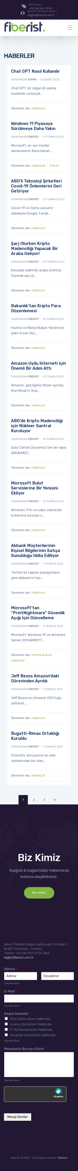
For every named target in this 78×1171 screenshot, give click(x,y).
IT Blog (54, 165)
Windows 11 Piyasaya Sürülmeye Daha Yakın (33, 126)
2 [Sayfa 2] (34, 800)
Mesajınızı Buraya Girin (25, 1049)
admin (32, 79)
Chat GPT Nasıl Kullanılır (35, 71)
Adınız (10, 969)
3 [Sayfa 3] (44, 800)
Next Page (55, 799)
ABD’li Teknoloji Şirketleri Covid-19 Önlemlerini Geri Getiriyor (36, 186)
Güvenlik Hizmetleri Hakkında (32, 1035)
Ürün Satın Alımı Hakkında (30, 1019)
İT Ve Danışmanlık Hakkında (31, 1030)
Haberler (38, 108)
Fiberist (62, 1157)
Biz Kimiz (39, 892)
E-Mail (10, 991)
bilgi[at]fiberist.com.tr (18, 957)
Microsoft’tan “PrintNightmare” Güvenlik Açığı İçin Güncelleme (38, 612)
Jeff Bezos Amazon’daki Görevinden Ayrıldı (35, 678)
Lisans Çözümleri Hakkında (31, 1024)
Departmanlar (17, 1014)
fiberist (33, 136)
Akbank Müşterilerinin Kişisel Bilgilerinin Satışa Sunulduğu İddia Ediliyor (35, 550)
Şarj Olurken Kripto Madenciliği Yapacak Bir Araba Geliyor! (34, 248)
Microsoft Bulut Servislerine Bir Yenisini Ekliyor (34, 488)
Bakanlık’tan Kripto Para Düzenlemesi (36, 308)
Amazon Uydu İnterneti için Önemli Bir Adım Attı (38, 366)
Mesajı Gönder (17, 1117)
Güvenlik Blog (42, 655)
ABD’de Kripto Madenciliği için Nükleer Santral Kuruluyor (37, 425)
